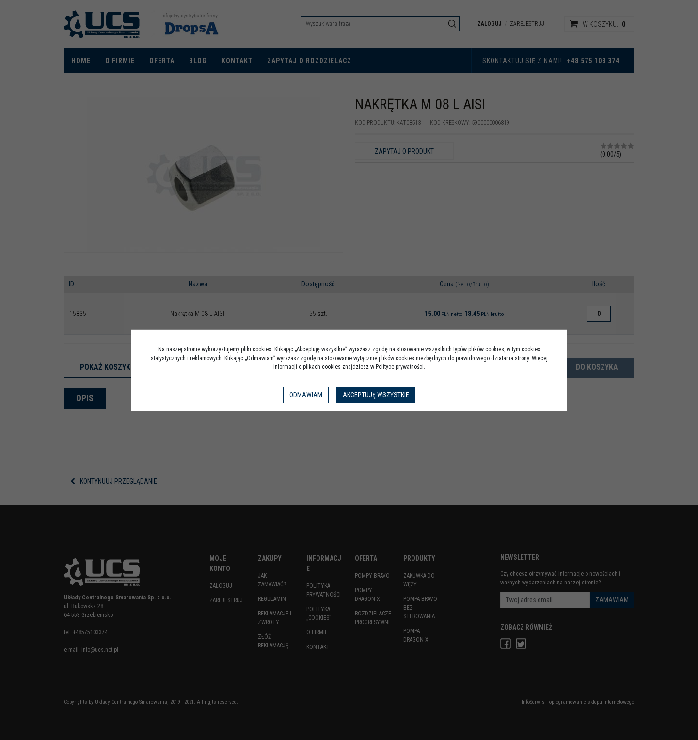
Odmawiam (305, 395)
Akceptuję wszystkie (376, 395)
